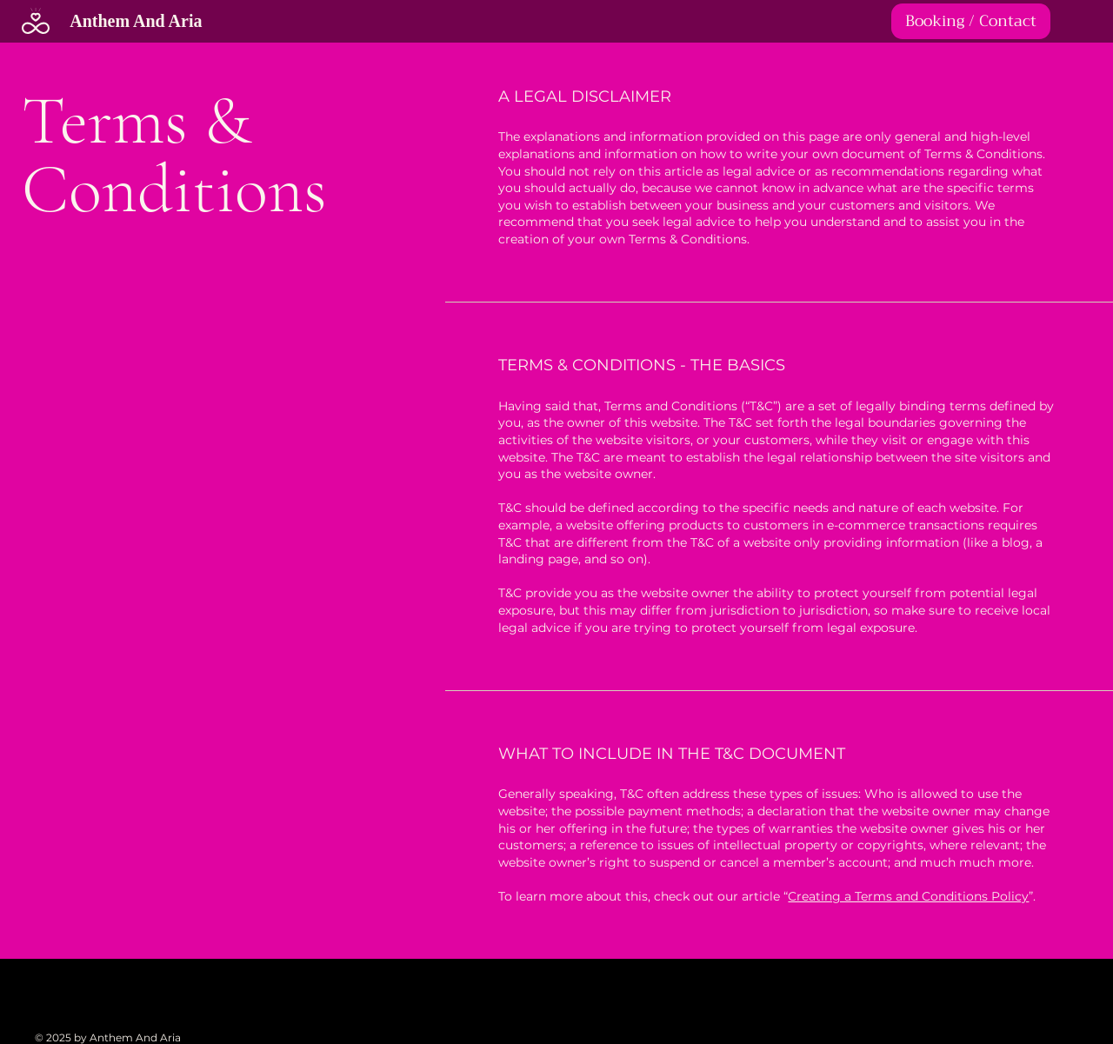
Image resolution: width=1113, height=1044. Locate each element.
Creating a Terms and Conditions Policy (908, 896)
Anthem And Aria (136, 20)
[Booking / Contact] (970, 21)
